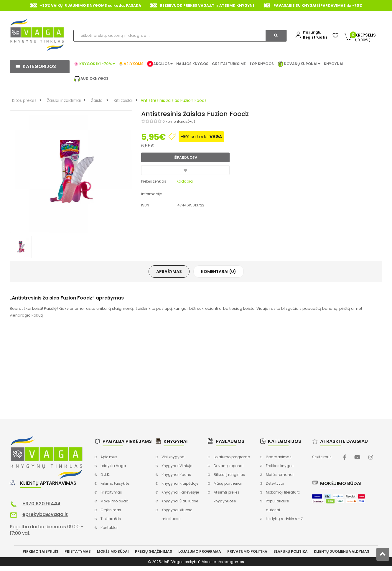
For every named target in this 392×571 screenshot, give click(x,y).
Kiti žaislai (123, 100)
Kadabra (185, 181)
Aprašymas (169, 271)
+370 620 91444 (41, 503)
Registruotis (315, 37)
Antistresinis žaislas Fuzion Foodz (174, 100)
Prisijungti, (312, 32)
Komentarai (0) (218, 271)
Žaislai (97, 100)
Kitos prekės (24, 100)
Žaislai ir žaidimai (64, 100)
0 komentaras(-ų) (178, 121)
